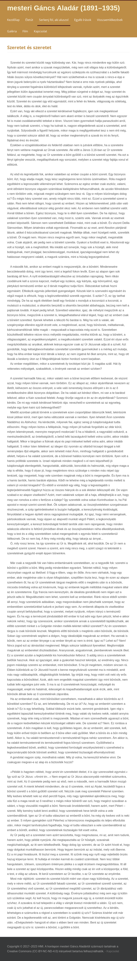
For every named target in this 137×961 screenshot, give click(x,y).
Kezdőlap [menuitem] (13, 20)
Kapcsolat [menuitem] (40, 31)
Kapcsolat (112, 951)
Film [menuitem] (25, 31)
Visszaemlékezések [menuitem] (110, 20)
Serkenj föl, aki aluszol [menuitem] (53, 20)
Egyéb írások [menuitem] (82, 20)
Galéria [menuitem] (12, 31)
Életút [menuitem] (29, 20)
